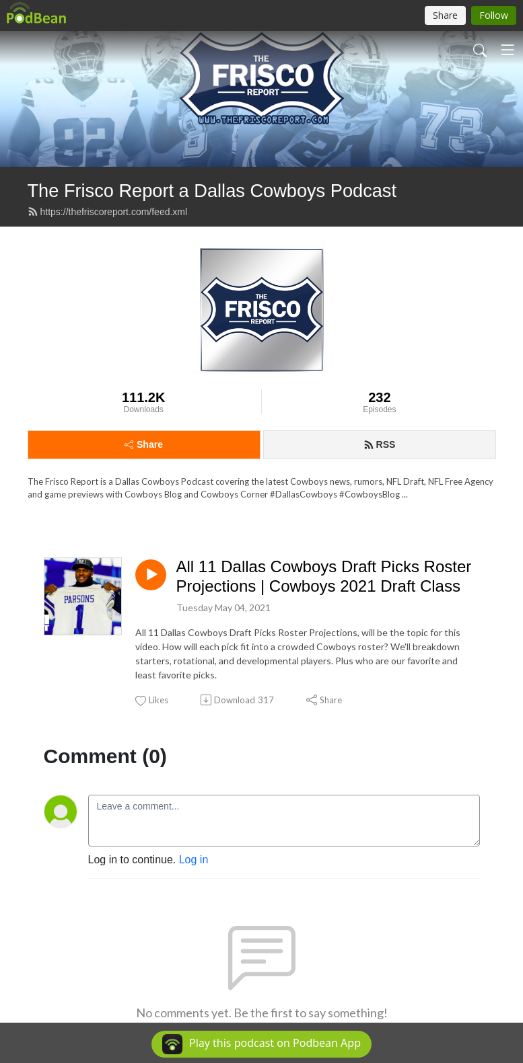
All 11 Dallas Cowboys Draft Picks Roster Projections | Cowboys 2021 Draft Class (324, 576)
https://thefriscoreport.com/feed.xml (108, 211)
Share (144, 444)
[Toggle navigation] (507, 50)
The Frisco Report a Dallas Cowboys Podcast (212, 190)
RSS (379, 444)
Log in (194, 859)
